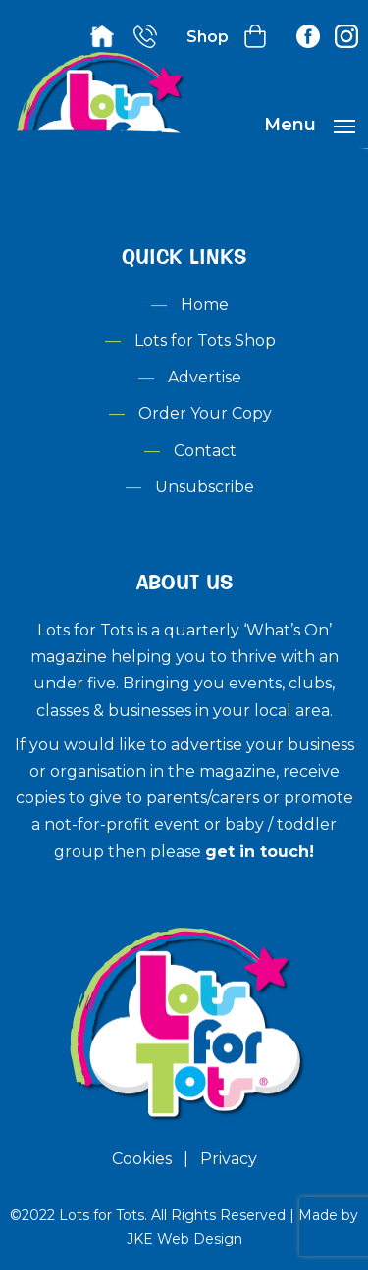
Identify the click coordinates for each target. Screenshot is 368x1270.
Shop (207, 36)
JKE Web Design (184, 1238)
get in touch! (259, 851)
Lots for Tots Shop (205, 340)
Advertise (204, 377)
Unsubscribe (204, 487)
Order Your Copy (205, 413)
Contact (205, 450)
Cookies (142, 1158)
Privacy (228, 1158)
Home (205, 304)
